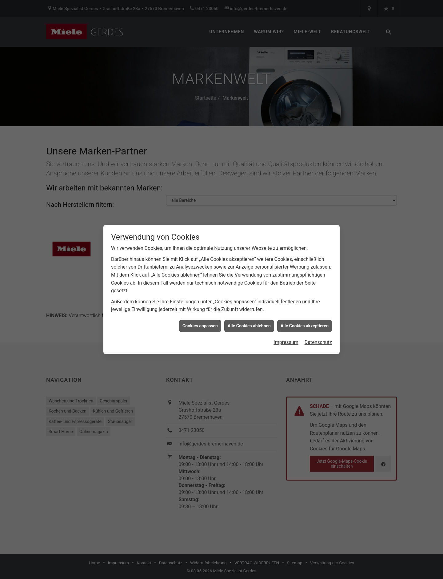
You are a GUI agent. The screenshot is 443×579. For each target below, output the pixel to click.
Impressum (285, 335)
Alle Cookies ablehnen (249, 318)
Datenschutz (318, 335)
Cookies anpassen (200, 318)
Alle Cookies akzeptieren (305, 318)
